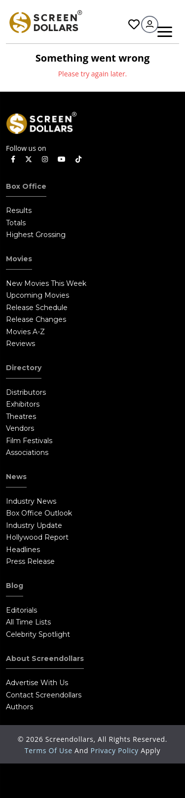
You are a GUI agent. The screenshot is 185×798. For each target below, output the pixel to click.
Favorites (134, 24)
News (16, 476)
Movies (19, 258)
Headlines (23, 549)
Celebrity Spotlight (38, 634)
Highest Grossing (36, 234)
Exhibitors (22, 404)
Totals (16, 222)
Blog (14, 585)
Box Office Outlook (39, 513)
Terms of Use (49, 750)
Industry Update (34, 525)
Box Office (26, 186)
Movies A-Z (25, 331)
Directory (23, 367)
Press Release (30, 561)
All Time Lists (28, 622)
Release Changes (36, 319)
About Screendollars (45, 658)
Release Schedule (37, 307)
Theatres (21, 416)
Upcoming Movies (37, 295)
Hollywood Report (37, 537)
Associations (27, 452)
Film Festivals (29, 440)
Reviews (20, 343)
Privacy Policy (116, 750)
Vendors (20, 428)
